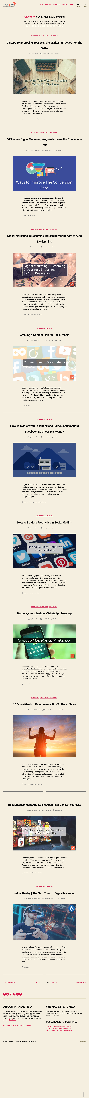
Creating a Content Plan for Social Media (44, 347)
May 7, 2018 (47, 356)
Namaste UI (33, 856)
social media (33, 324)
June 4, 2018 (45, 56)
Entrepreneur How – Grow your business (59, 1082)
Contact (70, 5)
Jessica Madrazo (34, 356)
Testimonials (47, 5)
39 (42, 1034)
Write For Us (56, 5)
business (26, 121)
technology (43, 121)
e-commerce (27, 824)
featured (31, 121)
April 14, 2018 (46, 458)
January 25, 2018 (49, 951)
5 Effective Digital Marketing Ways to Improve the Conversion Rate (44, 144)
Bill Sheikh (35, 56)
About (41, 5)
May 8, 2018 (46, 256)
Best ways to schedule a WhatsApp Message (44, 644)
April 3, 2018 (45, 653)
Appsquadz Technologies (33, 951)
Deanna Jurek (34, 256)
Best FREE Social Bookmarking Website (59, 1079)
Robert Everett (35, 556)
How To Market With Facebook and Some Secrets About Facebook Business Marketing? (44, 446)
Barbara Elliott (34, 458)
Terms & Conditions (18, 1077)
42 (57, 1034)
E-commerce (34, 732)
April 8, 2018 (46, 556)
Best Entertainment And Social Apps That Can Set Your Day (44, 847)
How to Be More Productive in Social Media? (44, 547)
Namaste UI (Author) (34, 153)
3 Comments (57, 56)
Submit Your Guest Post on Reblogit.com (59, 1080)
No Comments (60, 153)
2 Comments (59, 856)
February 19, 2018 (46, 856)
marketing (37, 121)
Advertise (64, 5)
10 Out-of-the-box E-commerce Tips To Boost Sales (44, 741)
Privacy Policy (7, 1077)
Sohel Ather (35, 653)
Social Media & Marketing (50, 38)
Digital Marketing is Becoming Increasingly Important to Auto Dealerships (45, 244)
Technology (54, 135)
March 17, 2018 (48, 750)
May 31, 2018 (48, 153)
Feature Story (35, 38)
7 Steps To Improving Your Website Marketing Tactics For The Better (44, 47)
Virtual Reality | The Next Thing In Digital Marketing (44, 942)
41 (52, 1034)
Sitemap (28, 1077)
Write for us (12, 1072)
